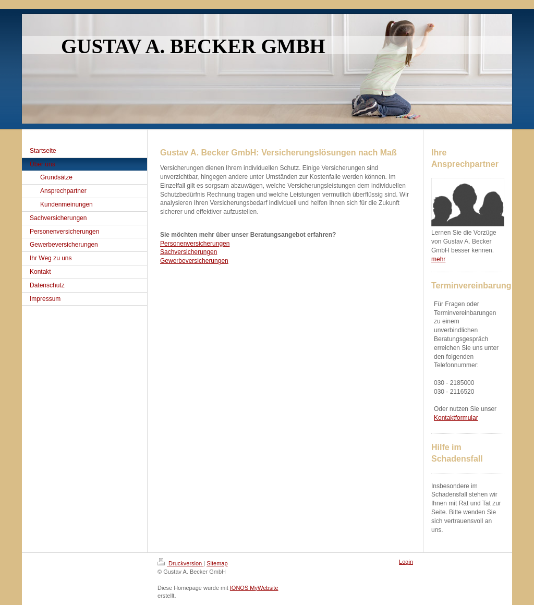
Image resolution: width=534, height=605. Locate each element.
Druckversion (180, 563)
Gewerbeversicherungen (194, 260)
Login (406, 562)
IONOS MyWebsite (254, 588)
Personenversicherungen (194, 243)
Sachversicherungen (188, 252)
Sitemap (217, 563)
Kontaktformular (456, 417)
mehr (438, 259)
